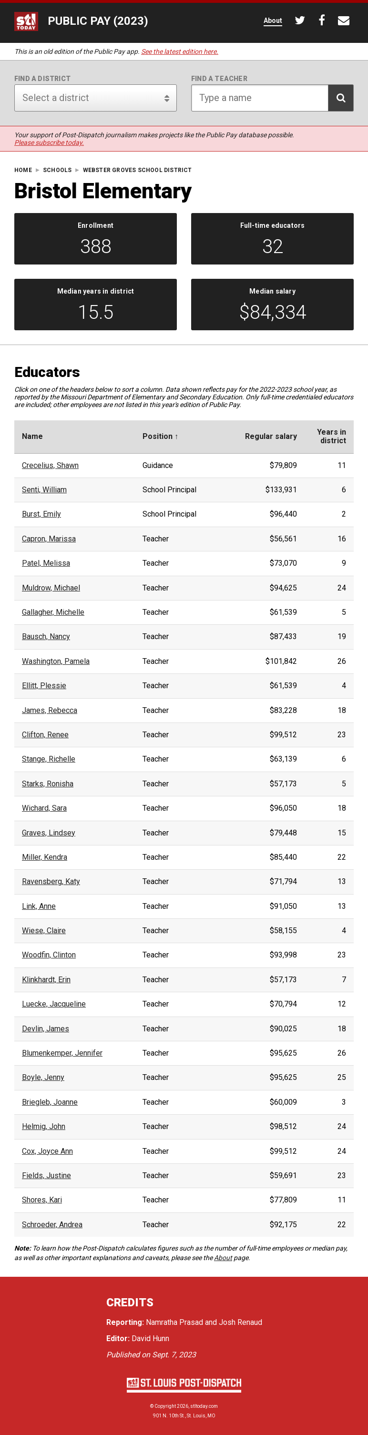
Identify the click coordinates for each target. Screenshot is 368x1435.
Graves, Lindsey (48, 833)
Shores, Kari (42, 1200)
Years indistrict (331, 436)
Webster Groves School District (137, 170)
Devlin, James (45, 1029)
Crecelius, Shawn (50, 465)
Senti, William (44, 490)
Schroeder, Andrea (52, 1225)
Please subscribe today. (49, 142)
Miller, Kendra (44, 857)
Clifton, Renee (45, 735)
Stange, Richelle (48, 759)
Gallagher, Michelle (53, 612)
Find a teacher (219, 78)
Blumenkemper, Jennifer (62, 1053)
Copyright (165, 1406)
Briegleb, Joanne (50, 1102)
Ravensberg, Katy (51, 881)
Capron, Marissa (49, 539)
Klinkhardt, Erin (46, 980)
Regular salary (271, 436)
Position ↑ (160, 436)
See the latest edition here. (179, 51)
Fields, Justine (46, 1175)
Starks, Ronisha (47, 784)
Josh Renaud (240, 1322)
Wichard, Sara (44, 808)
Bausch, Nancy (46, 636)
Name (32, 436)
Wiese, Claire (44, 930)
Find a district (42, 78)
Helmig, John (43, 1126)
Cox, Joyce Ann (47, 1151)
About (223, 1258)
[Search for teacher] (272, 98)
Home (23, 170)
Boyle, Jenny (43, 1077)
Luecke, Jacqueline (54, 1004)
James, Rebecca (49, 710)
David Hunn (150, 1338)
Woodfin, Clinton (49, 955)
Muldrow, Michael (51, 588)
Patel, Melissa (46, 563)
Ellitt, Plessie (44, 686)
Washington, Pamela (56, 661)
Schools (57, 170)
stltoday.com (204, 1406)
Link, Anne (39, 906)
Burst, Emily (41, 514)
